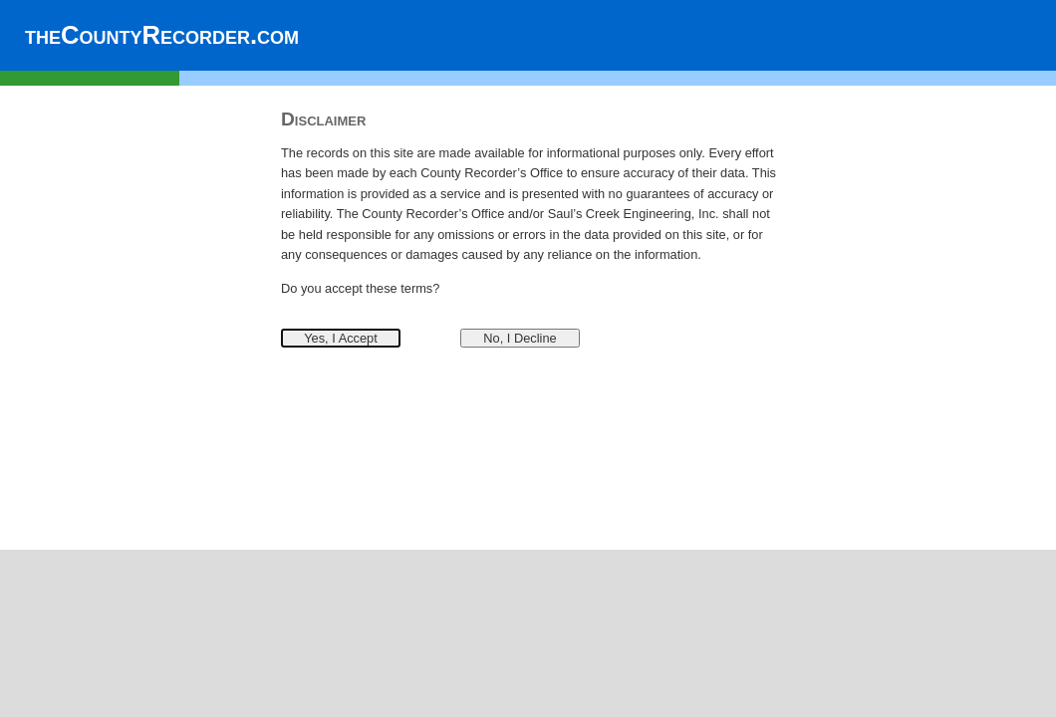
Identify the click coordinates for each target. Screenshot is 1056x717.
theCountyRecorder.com (162, 35)
